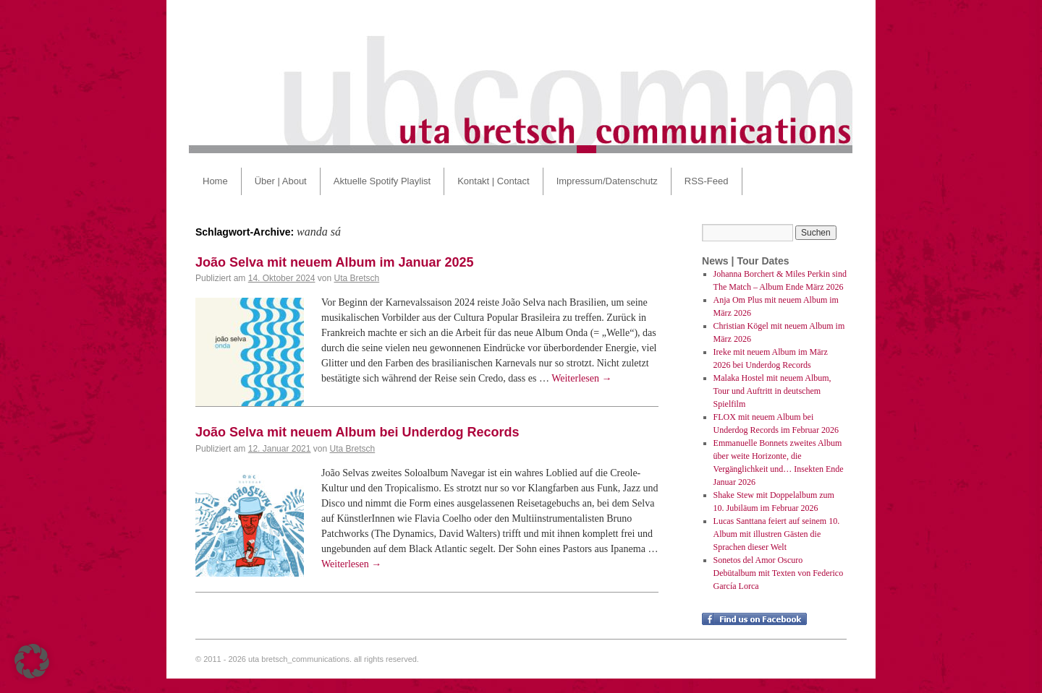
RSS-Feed (707, 181)
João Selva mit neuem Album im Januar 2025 (334, 262)
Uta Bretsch (356, 278)
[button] (32, 661)
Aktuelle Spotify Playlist (382, 181)
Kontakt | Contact (493, 181)
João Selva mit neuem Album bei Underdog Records (357, 432)
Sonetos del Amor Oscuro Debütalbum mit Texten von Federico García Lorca (778, 573)
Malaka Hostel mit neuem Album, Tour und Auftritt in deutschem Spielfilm (772, 391)
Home (215, 181)
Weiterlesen (581, 378)
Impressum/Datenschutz (607, 181)
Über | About (281, 181)
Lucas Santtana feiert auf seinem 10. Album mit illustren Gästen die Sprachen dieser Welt (776, 534)
